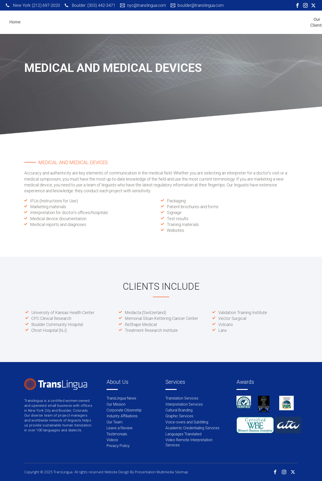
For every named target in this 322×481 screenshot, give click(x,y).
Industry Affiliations (122, 416)
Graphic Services (179, 416)
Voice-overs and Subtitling (186, 422)
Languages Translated (183, 434)
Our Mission (116, 404)
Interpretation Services (184, 404)
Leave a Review (119, 428)
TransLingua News (121, 398)
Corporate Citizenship (124, 410)
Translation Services (181, 398)
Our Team (114, 422)
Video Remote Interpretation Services (188, 442)
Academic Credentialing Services (192, 428)
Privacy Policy (118, 446)
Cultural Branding (179, 410)
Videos (112, 440)
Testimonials (117, 434)
